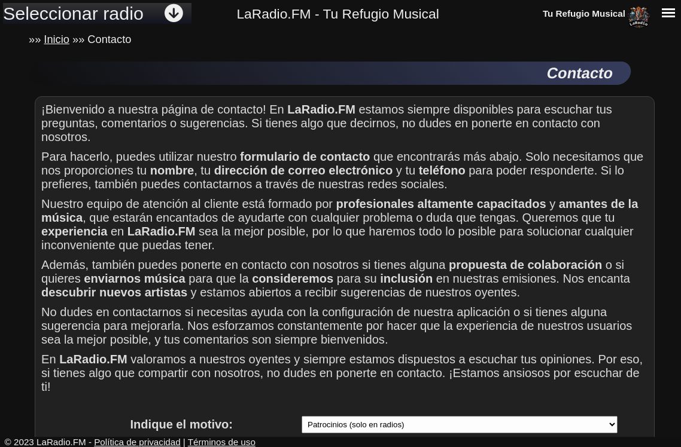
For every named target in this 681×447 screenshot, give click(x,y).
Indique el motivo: (181, 424)
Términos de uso (222, 442)
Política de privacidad (137, 442)
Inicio (56, 39)
